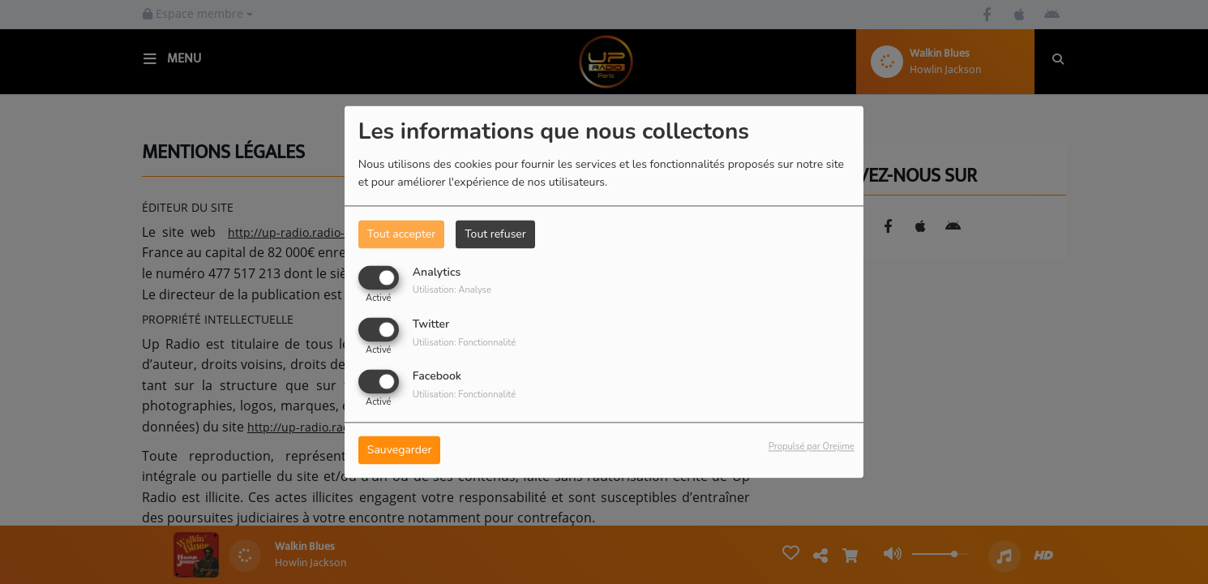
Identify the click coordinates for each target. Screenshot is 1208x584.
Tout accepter (401, 234)
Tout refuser (495, 234)
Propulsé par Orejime (812, 447)
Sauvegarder (399, 450)
